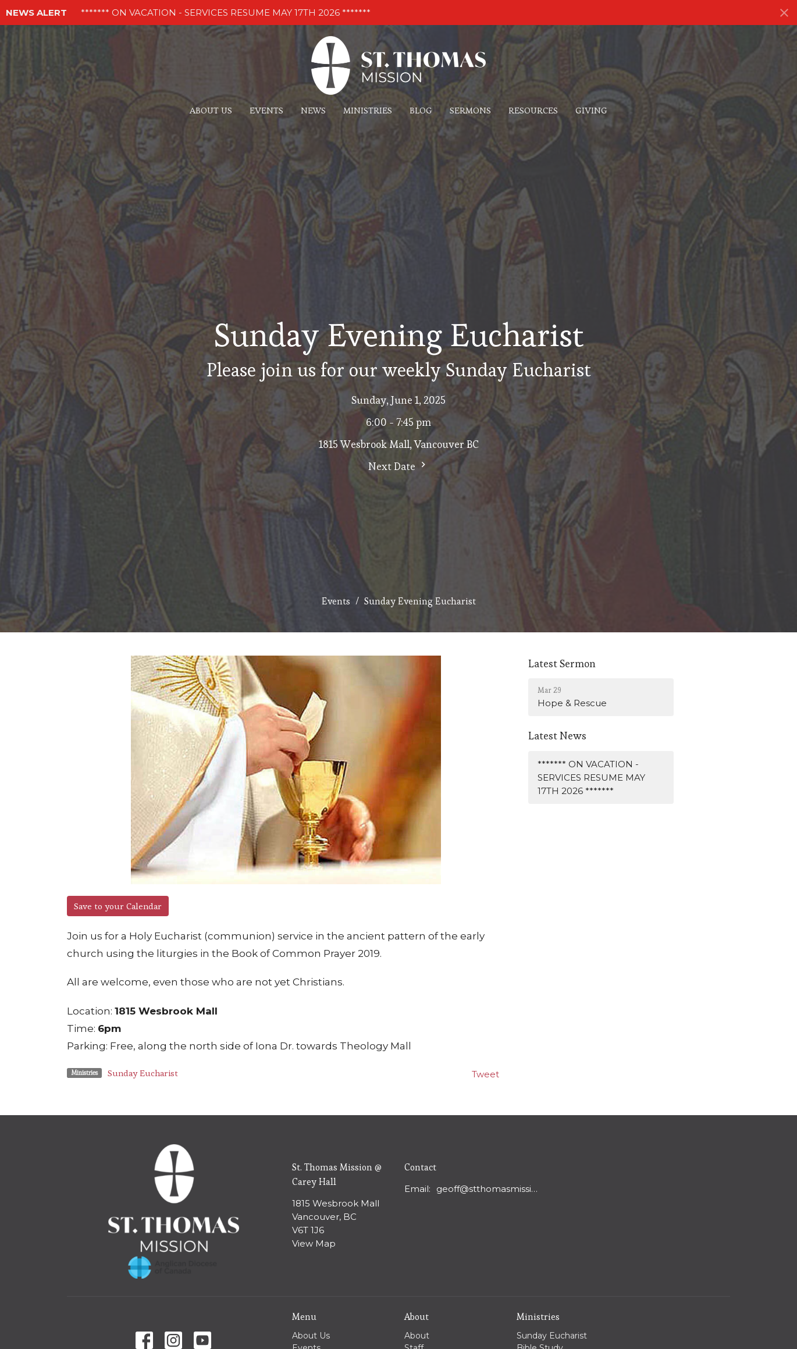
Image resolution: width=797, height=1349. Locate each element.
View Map (314, 1243)
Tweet (485, 1074)
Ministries (367, 110)
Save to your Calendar (118, 906)
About (416, 1335)
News (313, 110)
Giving (591, 110)
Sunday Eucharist (143, 1073)
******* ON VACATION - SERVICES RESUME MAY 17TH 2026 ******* (226, 12)
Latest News (557, 735)
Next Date (398, 466)
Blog (421, 110)
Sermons (470, 110)
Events (266, 110)
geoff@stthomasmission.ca (489, 1188)
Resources (533, 110)
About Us (211, 110)
